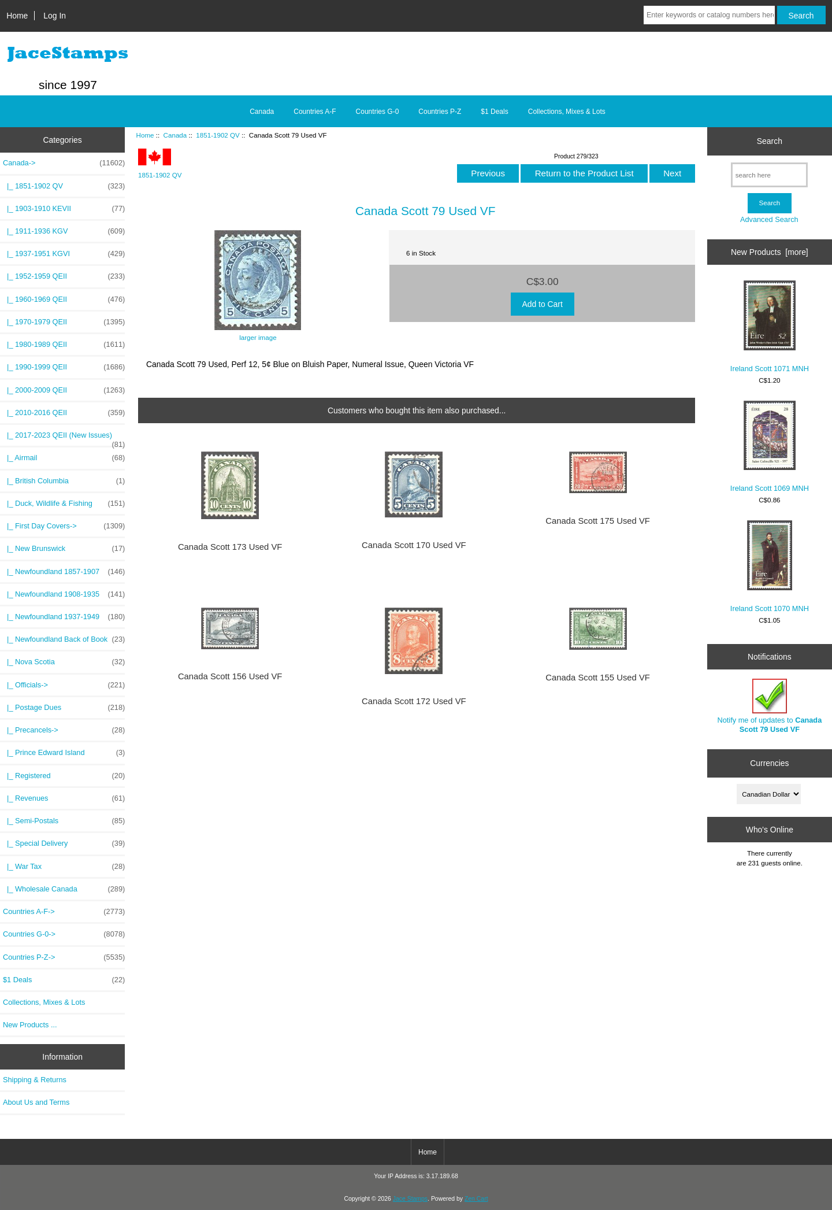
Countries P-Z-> (64, 957)
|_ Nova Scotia (64, 662)
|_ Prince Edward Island (64, 752)
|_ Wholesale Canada (64, 889)
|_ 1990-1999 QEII (64, 367)
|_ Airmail (64, 457)
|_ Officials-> (64, 685)
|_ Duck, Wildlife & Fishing (64, 503)
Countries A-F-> (64, 911)
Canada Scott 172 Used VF (414, 701)
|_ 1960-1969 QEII (64, 299)
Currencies (769, 763)
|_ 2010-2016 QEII (64, 412)
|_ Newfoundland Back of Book (64, 639)
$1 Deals (494, 112)
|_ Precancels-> (64, 730)
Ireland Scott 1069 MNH (769, 447)
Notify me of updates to (770, 706)
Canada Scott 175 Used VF (597, 521)
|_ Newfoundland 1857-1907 (64, 571)
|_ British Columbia (64, 481)
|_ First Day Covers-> (64, 526)
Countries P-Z (439, 112)
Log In (54, 15)
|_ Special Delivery (64, 843)
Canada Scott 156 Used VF (230, 676)
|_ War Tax (64, 866)
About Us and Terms (36, 1102)
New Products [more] (769, 252)
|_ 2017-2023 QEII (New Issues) (64, 438)
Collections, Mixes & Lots (567, 112)
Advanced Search (769, 219)
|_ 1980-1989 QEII (64, 344)
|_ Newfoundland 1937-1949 (64, 616)
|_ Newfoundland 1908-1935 (64, 594)
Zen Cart (476, 1199)
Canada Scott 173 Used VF (230, 547)
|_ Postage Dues (64, 707)
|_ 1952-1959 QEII (64, 276)
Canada (175, 135)
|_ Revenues (64, 798)
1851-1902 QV (217, 135)
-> (64, 163)
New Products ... (30, 1024)
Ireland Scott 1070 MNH (769, 566)
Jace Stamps (410, 1199)
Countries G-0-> (64, 934)
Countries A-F (315, 112)
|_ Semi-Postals (64, 821)
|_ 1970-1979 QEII (64, 322)
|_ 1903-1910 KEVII (64, 208)
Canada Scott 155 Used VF (597, 677)
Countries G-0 (377, 112)
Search (769, 141)
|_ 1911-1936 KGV (64, 231)
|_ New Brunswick (64, 548)
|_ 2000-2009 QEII (64, 390)
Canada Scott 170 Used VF (414, 545)
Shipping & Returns (34, 1079)
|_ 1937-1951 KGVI (64, 253)
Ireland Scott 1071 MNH (769, 326)
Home (17, 15)
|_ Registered (64, 775)
